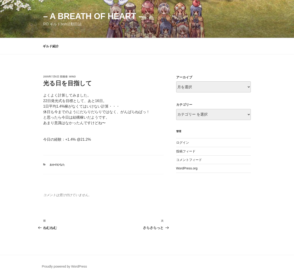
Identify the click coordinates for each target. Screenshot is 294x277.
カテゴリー (184, 104)
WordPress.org (187, 168)
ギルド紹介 (51, 46)
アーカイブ (184, 77)
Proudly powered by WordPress (64, 266)
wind (72, 76)
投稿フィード (185, 151)
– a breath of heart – (93, 16)
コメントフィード (189, 160)
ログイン (182, 142)
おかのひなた (57, 164)
